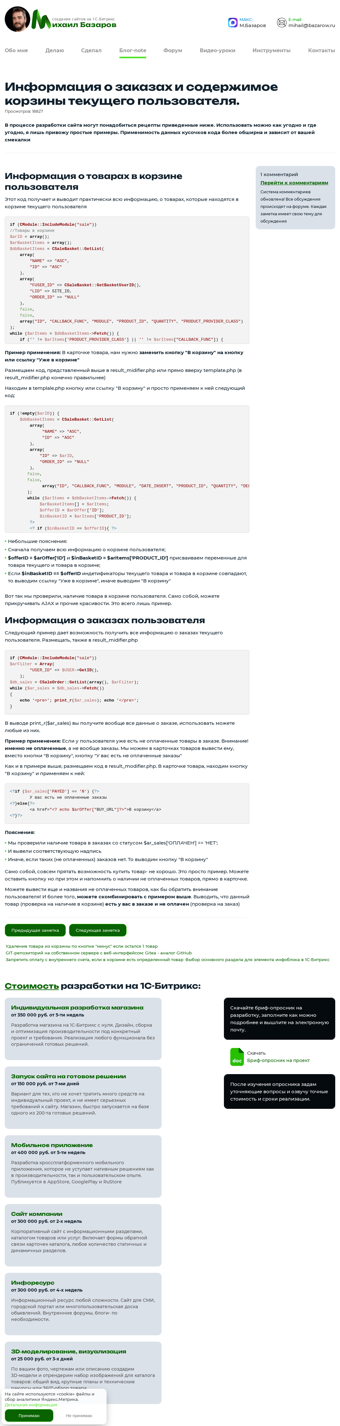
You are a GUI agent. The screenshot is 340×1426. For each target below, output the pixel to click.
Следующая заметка (98, 930)
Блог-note (132, 49)
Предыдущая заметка (35, 930)
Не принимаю (79, 1415)
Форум (172, 49)
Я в (316, 1351)
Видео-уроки (217, 49)
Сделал (91, 49)
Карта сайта (186, 1324)
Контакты (321, 49)
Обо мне (16, 49)
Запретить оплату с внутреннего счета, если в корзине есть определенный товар (95, 959)
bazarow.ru (48, 1331)
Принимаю (29, 1415)
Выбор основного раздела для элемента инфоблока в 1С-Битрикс (257, 959)
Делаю (54, 49)
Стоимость (33, 986)
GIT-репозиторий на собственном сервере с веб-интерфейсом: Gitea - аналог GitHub (99, 952)
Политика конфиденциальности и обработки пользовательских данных (95, 1406)
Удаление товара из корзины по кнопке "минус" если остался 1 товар (82, 946)
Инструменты (272, 49)
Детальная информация (31, 1404)
